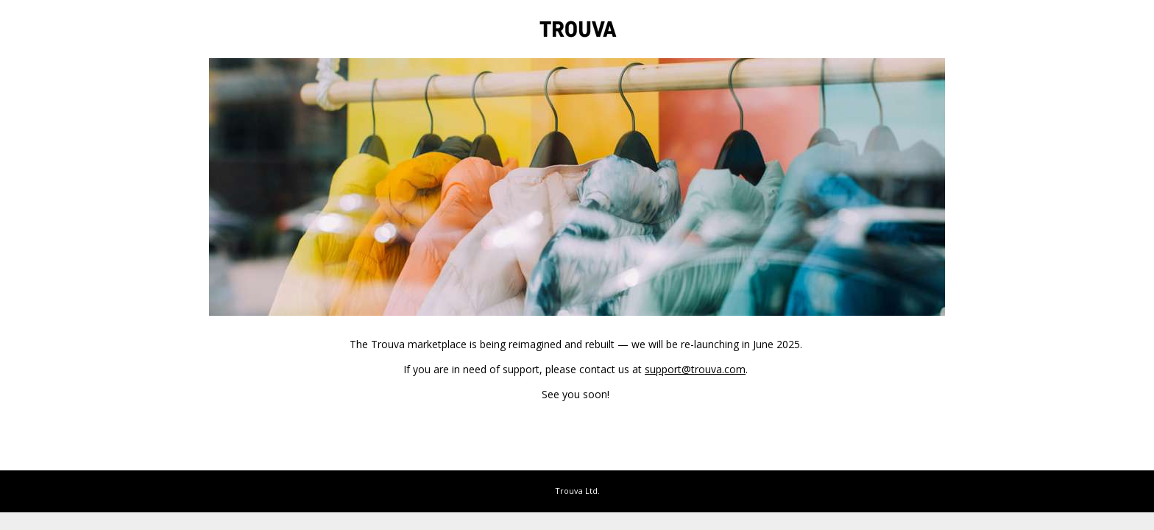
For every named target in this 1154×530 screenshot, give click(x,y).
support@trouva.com (695, 369)
